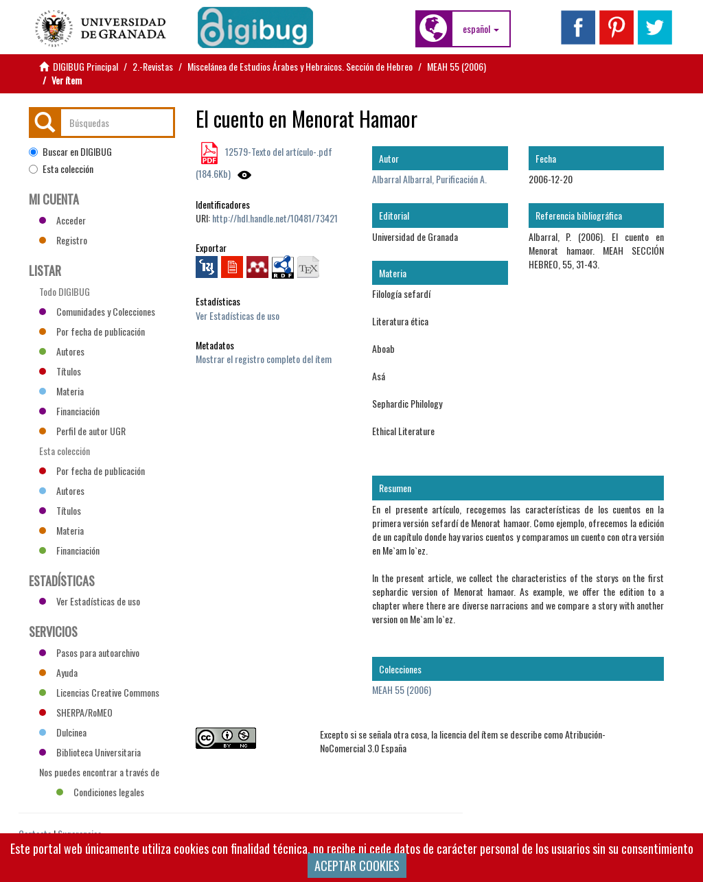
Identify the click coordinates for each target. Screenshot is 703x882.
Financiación (69, 411)
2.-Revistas (152, 66)
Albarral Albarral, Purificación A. (429, 179)
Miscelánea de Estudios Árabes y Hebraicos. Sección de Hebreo (300, 66)
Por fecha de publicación (92, 331)
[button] (481, 28)
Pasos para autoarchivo (89, 652)
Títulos (60, 371)
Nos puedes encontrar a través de (99, 773)
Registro (63, 240)
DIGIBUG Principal (85, 66)
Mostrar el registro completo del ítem (264, 358)
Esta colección (61, 169)
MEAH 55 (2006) (456, 66)
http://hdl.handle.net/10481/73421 (275, 218)
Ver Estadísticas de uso (237, 315)
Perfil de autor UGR (82, 430)
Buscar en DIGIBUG (70, 152)
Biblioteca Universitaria (90, 752)
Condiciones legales (100, 792)
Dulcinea (63, 732)
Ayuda (58, 672)
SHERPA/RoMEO (76, 712)
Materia (61, 391)
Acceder (62, 220)
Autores (61, 351)
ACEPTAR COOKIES (357, 865)
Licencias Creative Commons (99, 692)
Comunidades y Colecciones (97, 311)
